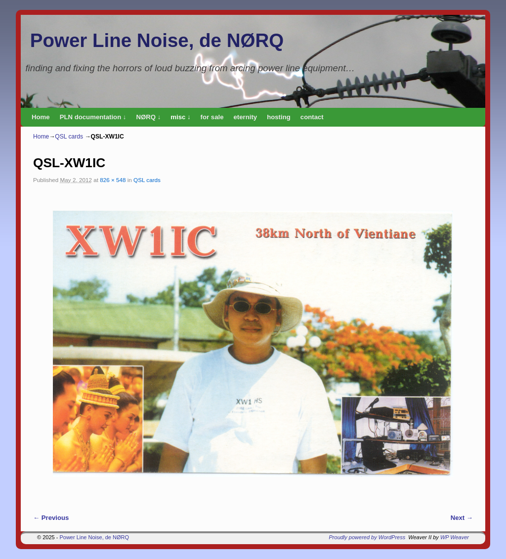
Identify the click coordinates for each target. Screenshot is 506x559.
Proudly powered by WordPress (367, 537)
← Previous (51, 517)
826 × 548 (113, 180)
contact (312, 117)
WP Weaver (454, 537)
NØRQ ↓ (148, 117)
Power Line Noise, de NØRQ (157, 40)
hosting (279, 117)
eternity (245, 117)
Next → (462, 517)
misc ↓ (180, 117)
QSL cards (69, 136)
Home (41, 117)
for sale (212, 117)
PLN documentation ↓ (93, 117)
